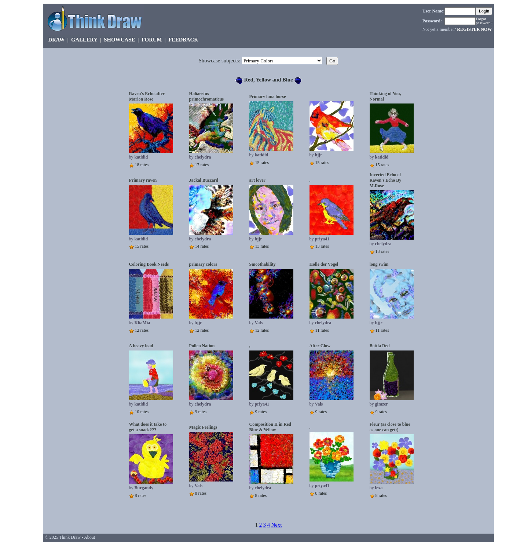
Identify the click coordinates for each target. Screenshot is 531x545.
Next (276, 525)
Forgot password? (484, 21)
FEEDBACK (183, 40)
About (89, 537)
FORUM (152, 40)
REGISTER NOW (474, 29)
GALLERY (84, 40)
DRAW (56, 40)
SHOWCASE (119, 40)
